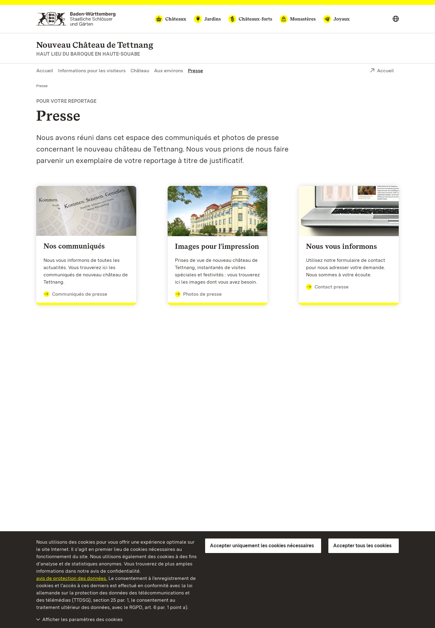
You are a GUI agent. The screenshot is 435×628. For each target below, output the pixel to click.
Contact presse (327, 287)
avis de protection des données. (71, 578)
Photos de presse (198, 294)
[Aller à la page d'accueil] (76, 19)
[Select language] (395, 19)
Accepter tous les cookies (362, 545)
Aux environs (168, 70)
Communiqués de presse (75, 294)
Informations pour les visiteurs (92, 70)
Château (139, 70)
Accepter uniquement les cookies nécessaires (262, 545)
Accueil (44, 70)
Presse (195, 70)
